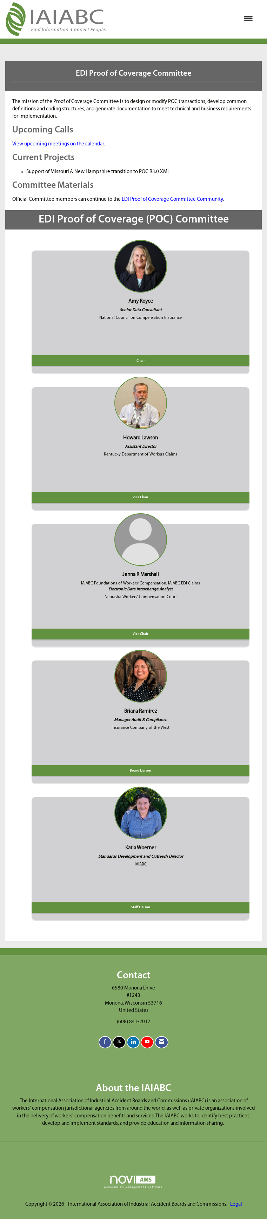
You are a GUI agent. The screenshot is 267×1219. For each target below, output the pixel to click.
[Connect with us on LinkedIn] (133, 1042)
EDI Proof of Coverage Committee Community (172, 199)
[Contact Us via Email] (161, 1042)
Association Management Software (133, 1182)
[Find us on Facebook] (105, 1042)
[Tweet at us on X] (119, 1042)
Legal (236, 1204)
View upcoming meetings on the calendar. (58, 144)
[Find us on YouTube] (147, 1042)
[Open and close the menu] (183, 19)
